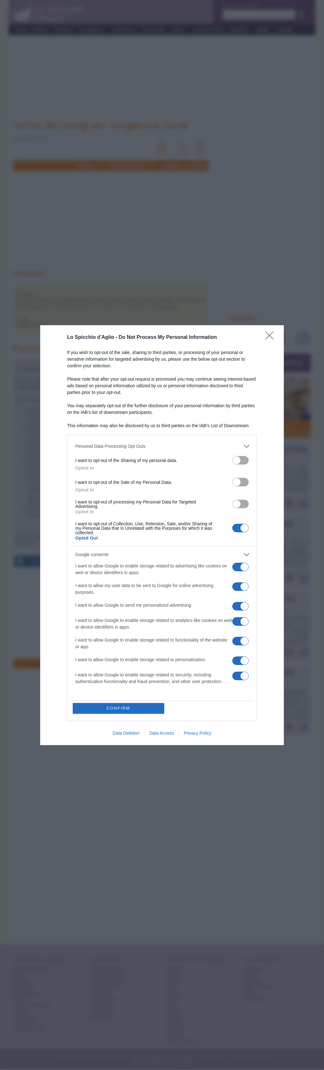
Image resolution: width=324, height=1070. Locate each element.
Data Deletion (126, 733)
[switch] (240, 460)
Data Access (161, 733)
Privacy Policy (197, 733)
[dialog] (162, 535)
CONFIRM (118, 708)
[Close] (271, 338)
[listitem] (162, 446)
